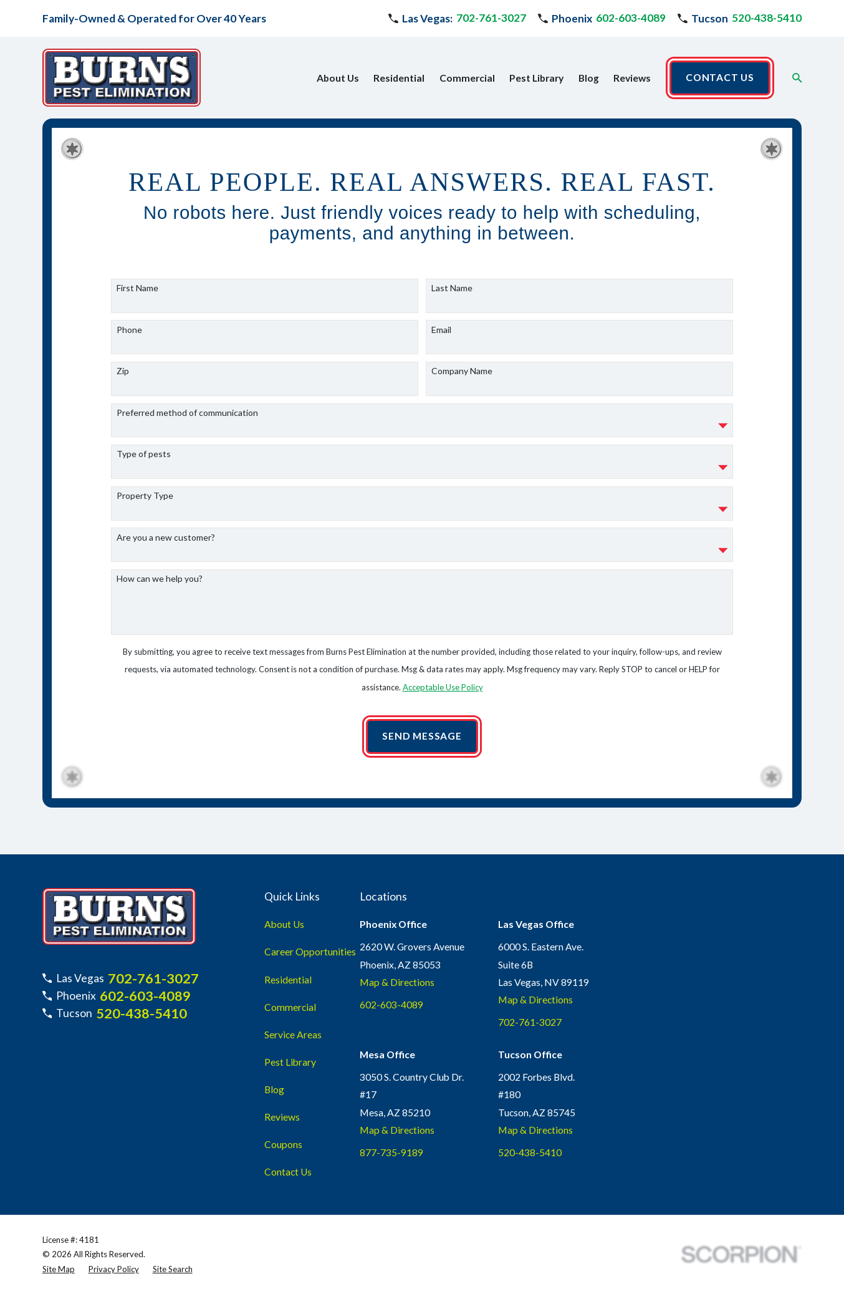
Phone (129, 335)
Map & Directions (397, 982)
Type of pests (144, 460)
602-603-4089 (631, 17)
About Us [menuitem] (338, 78)
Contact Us (288, 1171)
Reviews (282, 1117)
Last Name (451, 294)
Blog (274, 1089)
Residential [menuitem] (398, 78)
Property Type (145, 501)
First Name (137, 294)
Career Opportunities (310, 951)
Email (441, 335)
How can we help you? (160, 584)
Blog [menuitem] (588, 78)
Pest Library (290, 1062)
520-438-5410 (767, 17)
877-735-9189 (391, 1152)
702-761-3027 (491, 17)
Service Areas (293, 1034)
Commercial (290, 1007)
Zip (123, 377)
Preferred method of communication (187, 418)
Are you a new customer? (166, 543)
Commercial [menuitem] (467, 78)
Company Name (461, 377)
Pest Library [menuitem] (536, 78)
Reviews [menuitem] (632, 78)
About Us (284, 924)
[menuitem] (58, 1269)
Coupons (283, 1144)
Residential (288, 979)
